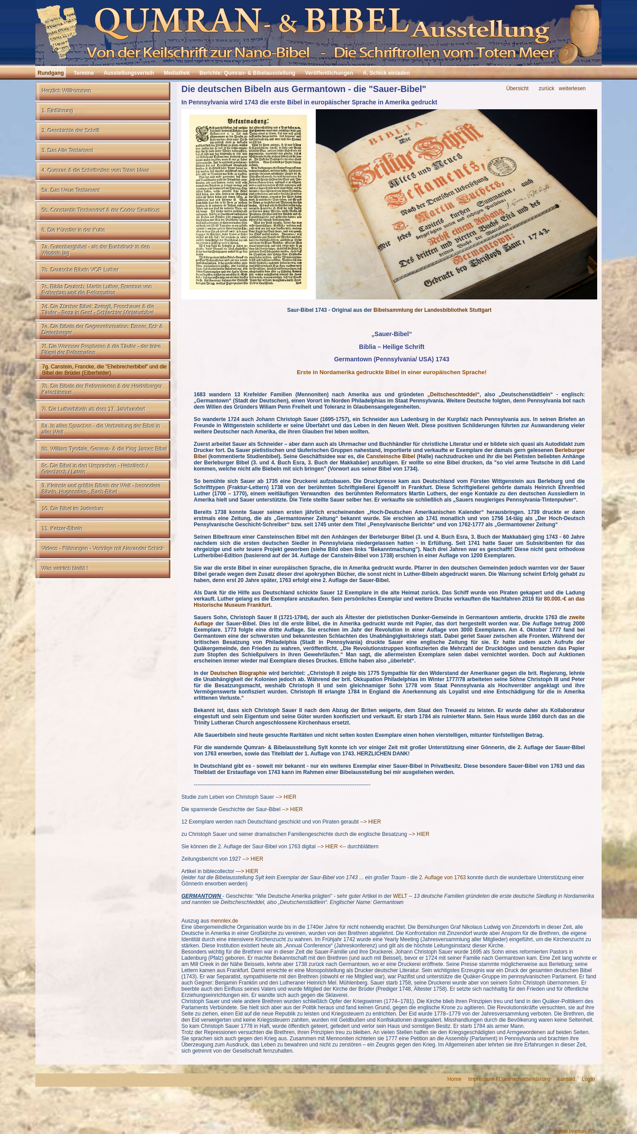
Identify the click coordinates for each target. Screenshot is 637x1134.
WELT (400, 896)
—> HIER (247, 871)
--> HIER (286, 797)
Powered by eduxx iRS (572, 1131)
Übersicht (517, 89)
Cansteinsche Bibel (390, 456)
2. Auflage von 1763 (442, 877)
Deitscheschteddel (453, 394)
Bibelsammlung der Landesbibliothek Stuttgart (432, 310)
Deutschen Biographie (238, 673)
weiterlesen (572, 89)
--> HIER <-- (331, 846)
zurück (546, 89)
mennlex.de (224, 921)
